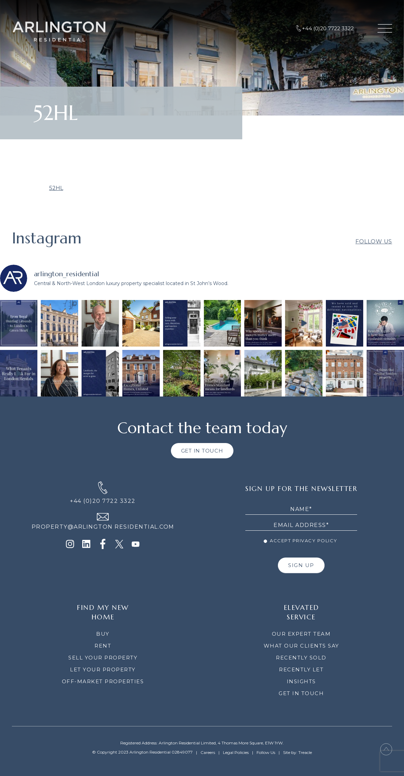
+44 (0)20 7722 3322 (103, 501)
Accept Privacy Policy (300, 540)
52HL (56, 188)
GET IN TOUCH (202, 450)
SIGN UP (301, 565)
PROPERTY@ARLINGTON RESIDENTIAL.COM (103, 527)
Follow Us (373, 249)
